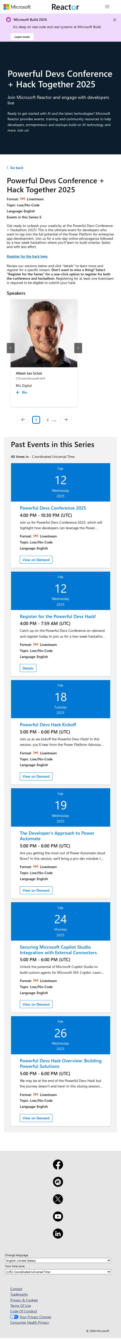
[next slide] (78, 348)
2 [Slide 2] (48, 419)
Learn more (22, 37)
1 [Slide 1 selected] (36, 419)
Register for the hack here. (27, 256)
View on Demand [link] (36, 559)
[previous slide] (11, 348)
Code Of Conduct (23, 1311)
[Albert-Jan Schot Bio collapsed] (22, 392)
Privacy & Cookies (24, 1300)
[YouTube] (58, 1219)
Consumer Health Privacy (29, 1322)
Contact (16, 1288)
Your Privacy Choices (30, 1316)
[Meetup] (58, 1185)
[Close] (115, 20)
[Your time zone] (58, 1271)
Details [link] (28, 668)
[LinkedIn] (58, 1237)
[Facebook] (58, 1168)
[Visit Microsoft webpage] (17, 7)
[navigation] (23, 420)
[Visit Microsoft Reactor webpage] (65, 7)
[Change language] (58, 1260)
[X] (58, 1202)
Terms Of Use (20, 1305)
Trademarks (19, 1294)
